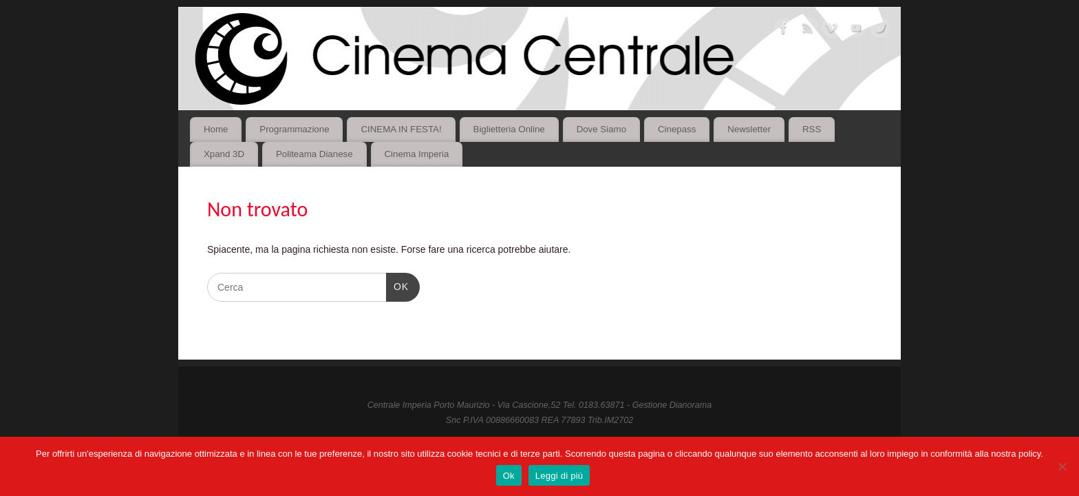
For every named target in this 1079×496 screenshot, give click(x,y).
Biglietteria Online (509, 129)
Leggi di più (559, 476)
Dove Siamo (601, 129)
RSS (811, 129)
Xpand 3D (224, 154)
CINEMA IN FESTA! (401, 129)
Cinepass (677, 129)
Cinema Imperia (416, 154)
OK (397, 285)
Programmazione (294, 129)
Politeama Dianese (314, 154)
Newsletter (749, 129)
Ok (509, 476)
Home (216, 129)
